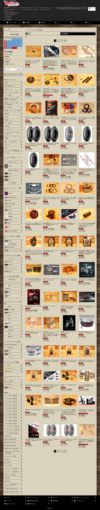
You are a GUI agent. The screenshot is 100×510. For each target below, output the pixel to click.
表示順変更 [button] (64, 33)
